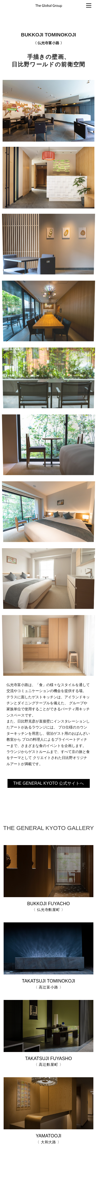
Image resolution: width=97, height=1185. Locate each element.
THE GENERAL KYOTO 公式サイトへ (48, 783)
